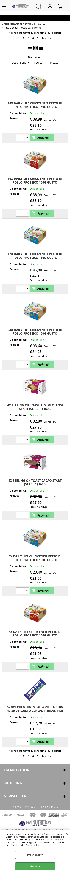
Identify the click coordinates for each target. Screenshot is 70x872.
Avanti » (46, 38)
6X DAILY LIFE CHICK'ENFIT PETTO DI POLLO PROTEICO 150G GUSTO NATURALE (35, 560)
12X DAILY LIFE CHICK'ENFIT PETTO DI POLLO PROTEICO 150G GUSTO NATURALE (35, 257)
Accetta (35, 866)
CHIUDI (67, 833)
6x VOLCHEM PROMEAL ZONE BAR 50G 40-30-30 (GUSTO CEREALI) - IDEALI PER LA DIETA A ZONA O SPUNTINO (35, 710)
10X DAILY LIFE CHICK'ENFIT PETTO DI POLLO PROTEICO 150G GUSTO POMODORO (35, 182)
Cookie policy (32, 845)
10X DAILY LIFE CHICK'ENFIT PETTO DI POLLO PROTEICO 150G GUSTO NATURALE (35, 107)
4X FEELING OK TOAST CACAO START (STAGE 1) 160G (35, 482)
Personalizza (35, 855)
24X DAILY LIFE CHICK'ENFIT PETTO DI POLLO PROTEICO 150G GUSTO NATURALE (35, 333)
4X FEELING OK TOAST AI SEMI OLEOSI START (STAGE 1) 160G (35, 407)
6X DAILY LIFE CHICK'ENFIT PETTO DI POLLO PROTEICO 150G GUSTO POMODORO (35, 635)
